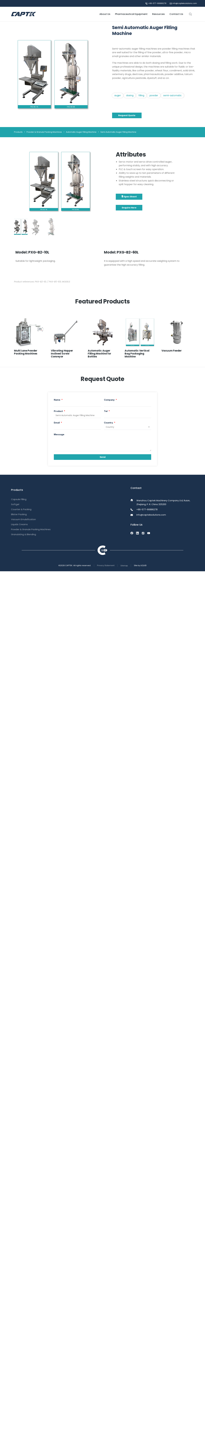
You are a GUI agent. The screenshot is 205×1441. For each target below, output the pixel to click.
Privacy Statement (105, 565)
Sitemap (124, 565)
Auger (117, 95)
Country (109, 422)
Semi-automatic (172, 95)
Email (57, 422)
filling (141, 95)
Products (18, 132)
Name (57, 399)
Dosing (129, 95)
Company (109, 399)
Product (58, 411)
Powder (153, 95)
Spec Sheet (129, 196)
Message (59, 434)
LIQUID (144, 565)
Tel (106, 411)
